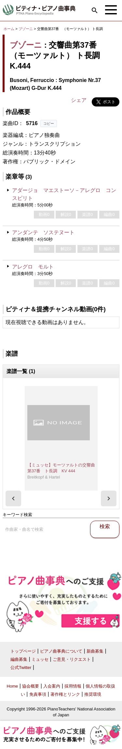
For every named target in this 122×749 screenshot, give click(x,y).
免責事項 (37, 694)
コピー (48, 123)
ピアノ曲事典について (61, 651)
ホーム (9, 29)
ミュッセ (40, 659)
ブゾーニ (26, 29)
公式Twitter (20, 667)
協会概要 (30, 686)
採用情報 (72, 686)
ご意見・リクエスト (72, 659)
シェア (79, 100)
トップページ (23, 651)
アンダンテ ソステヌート (43, 232)
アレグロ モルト (33, 266)
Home (12, 686)
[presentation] (13, 498)
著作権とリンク (65, 694)
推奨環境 (92, 694)
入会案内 (51, 686)
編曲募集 (18, 659)
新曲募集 (95, 651)
